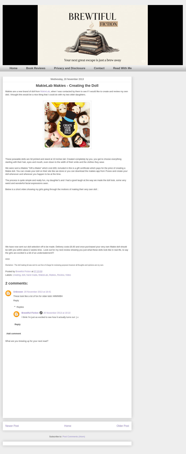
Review (60, 275)
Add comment (14, 333)
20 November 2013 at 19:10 (57, 313)
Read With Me (122, 68)
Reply (16, 300)
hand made (32, 275)
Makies (52, 275)
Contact (99, 68)
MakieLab (45, 91)
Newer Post (12, 425)
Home (14, 68)
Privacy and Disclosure (69, 68)
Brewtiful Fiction (30, 313)
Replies (20, 307)
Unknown (18, 292)
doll (23, 275)
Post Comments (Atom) (74, 436)
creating (17, 275)
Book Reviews (35, 68)
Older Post (123, 425)
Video (68, 275)
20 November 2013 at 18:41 (37, 292)
